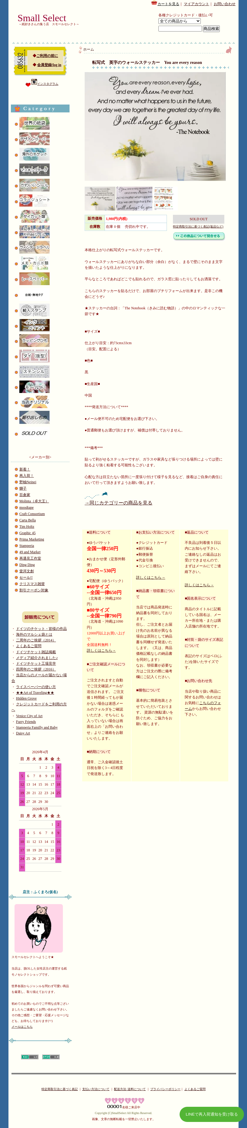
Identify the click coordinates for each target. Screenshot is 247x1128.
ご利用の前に (47, 56)
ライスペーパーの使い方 (36, 687)
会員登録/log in (49, 65)
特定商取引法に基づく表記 (59, 1089)
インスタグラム (44, 83)
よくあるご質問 (28, 646)
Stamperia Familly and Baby (37, 727)
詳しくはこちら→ (101, 650)
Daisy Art (23, 733)
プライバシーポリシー (165, 1089)
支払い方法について (95, 1089)
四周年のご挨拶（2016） (36, 669)
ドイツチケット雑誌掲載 (36, 652)
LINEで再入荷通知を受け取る (212, 1114)
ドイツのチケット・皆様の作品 (41, 629)
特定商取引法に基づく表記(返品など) (198, 226)
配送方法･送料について (130, 1089)
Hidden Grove (26, 698)
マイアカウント (196, 4)
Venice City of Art (29, 716)
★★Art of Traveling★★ (35, 692)
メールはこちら (22, 1026)
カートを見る (165, 3)
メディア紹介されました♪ (37, 658)
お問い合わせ (225, 4)
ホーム (88, 49)
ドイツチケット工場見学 (36, 663)
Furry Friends (26, 722)
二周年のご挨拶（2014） (36, 640)
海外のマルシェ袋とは (34, 634)
